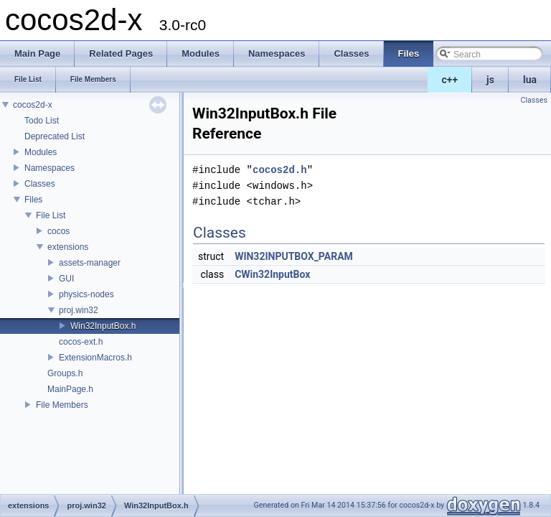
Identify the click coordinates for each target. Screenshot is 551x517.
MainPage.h (70, 389)
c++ (450, 79)
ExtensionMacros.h (95, 358)
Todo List (41, 121)
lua (530, 79)
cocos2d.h (280, 170)
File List (50, 215)
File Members (62, 405)
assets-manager (90, 263)
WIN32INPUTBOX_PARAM (294, 256)
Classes (39, 184)
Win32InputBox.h (103, 326)
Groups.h (65, 373)
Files (33, 200)
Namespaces (49, 168)
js (490, 79)
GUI (66, 279)
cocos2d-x (32, 105)
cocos (58, 231)
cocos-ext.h (81, 342)
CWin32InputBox (272, 274)
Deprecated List (54, 136)
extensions (67, 247)
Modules (40, 152)
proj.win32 (78, 310)
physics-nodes (86, 294)
